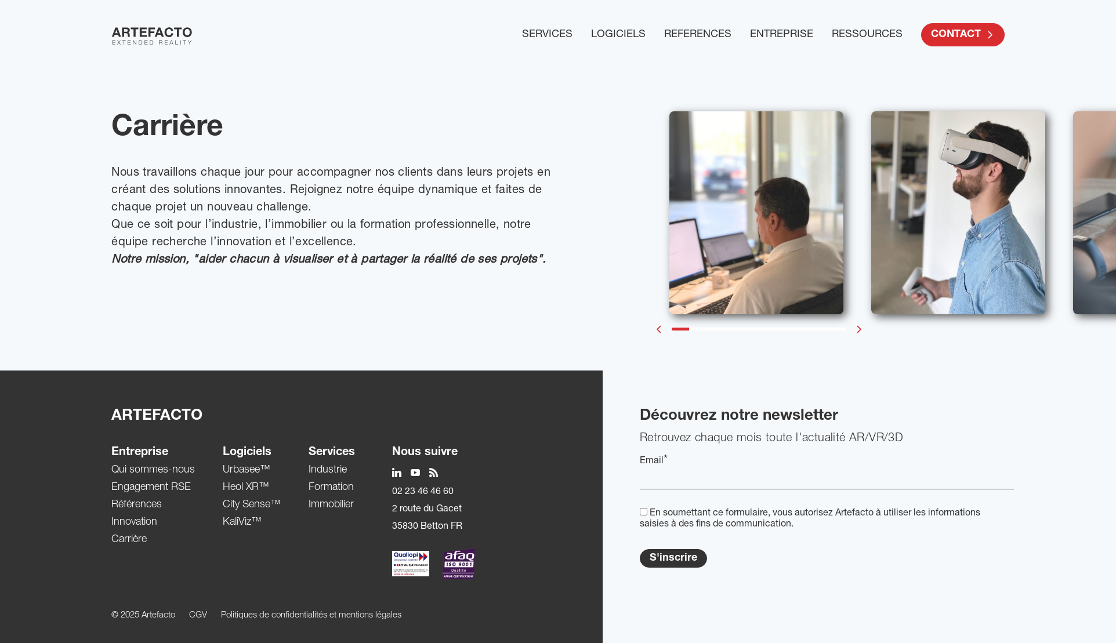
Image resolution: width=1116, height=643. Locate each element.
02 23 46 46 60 (423, 492)
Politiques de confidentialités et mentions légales (311, 615)
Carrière (129, 540)
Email (654, 461)
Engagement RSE (151, 487)
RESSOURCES (867, 35)
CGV (198, 615)
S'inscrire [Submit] (673, 558)
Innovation (134, 522)
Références (136, 505)
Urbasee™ (246, 470)
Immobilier (331, 505)
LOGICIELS (618, 35)
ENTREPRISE (781, 35)
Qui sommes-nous (153, 470)
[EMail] (827, 479)
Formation (331, 487)
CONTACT (963, 34)
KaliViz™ (242, 522)
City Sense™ (252, 505)
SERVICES (547, 35)
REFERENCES (697, 35)
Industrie (328, 470)
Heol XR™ (246, 487)
